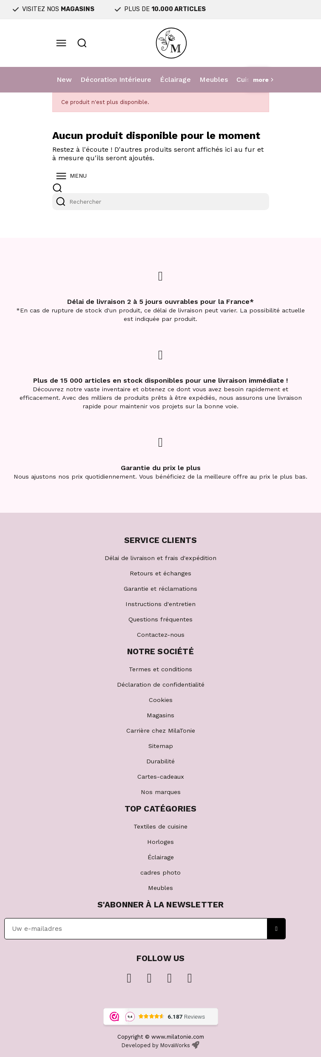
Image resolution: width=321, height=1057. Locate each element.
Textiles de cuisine (160, 826)
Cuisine (248, 79)
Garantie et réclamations (160, 588)
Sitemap (160, 745)
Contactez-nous (161, 634)
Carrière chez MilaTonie (160, 730)
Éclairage (175, 79)
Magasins (160, 715)
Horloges (160, 841)
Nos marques (161, 791)
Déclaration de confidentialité (161, 684)
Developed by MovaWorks (156, 1045)
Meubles (213, 79)
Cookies (161, 699)
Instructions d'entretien (160, 604)
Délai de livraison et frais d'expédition (160, 557)
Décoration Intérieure (115, 79)
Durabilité (160, 761)
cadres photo (160, 872)
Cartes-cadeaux (160, 776)
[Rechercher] (160, 201)
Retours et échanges (160, 573)
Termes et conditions (160, 669)
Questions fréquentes (160, 619)
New (64, 79)
